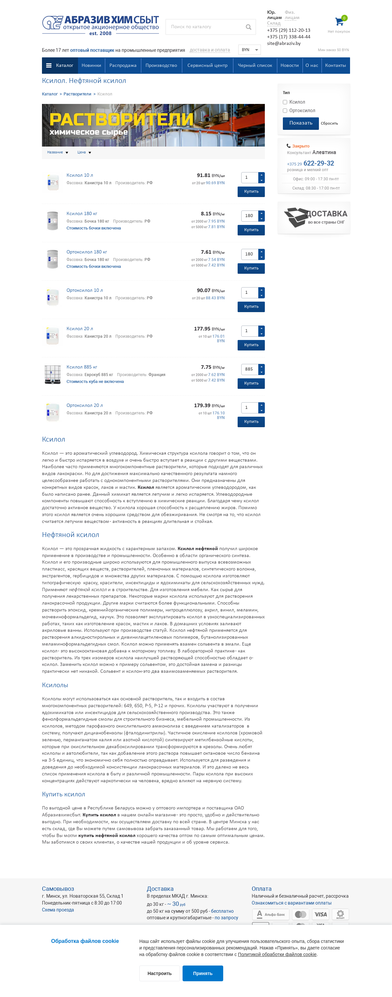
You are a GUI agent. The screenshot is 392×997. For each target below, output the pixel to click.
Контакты (335, 65)
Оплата (262, 888)
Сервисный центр (207, 65)
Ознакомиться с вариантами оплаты (292, 903)
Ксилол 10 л (80, 175)
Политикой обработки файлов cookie (277, 954)
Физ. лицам (290, 15)
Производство (161, 65)
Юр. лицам (273, 15)
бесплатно (222, 911)
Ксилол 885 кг (82, 367)
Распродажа (123, 65)
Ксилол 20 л (80, 328)
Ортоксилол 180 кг (87, 252)
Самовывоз (58, 888)
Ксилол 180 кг (82, 213)
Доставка (160, 888)
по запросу (226, 917)
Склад (274, 23)
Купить (251, 191)
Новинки (91, 65)
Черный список (255, 65)
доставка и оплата (210, 49)
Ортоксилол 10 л (85, 290)
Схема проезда (58, 909)
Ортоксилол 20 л (85, 405)
